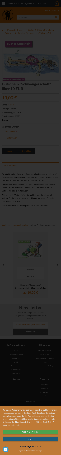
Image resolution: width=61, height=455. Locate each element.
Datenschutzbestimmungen (34, 451)
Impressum (22, 451)
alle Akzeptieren (30, 432)
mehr (30, 439)
